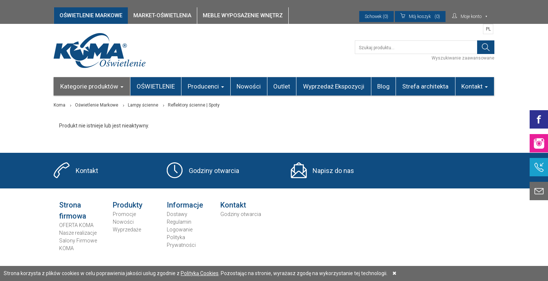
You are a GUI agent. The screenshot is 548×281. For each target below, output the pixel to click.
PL (488, 29)
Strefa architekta (425, 86)
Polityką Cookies (200, 273)
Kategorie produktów (91, 86)
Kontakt (474, 86)
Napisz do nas (333, 170)
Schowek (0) (376, 16)
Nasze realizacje (78, 233)
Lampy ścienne (143, 105)
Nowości (249, 86)
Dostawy (177, 214)
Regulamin (179, 222)
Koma (59, 105)
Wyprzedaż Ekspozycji (333, 86)
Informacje (185, 205)
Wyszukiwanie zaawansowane (463, 58)
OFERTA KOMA (76, 225)
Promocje (124, 214)
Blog (383, 86)
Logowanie (179, 230)
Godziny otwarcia (214, 170)
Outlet (281, 86)
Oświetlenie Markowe (96, 105)
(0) (420, 16)
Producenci (206, 86)
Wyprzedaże (127, 230)
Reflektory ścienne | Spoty (194, 105)
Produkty (128, 205)
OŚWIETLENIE (156, 86)
